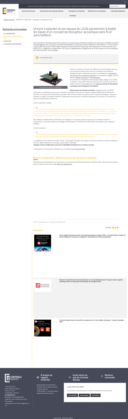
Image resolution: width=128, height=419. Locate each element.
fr (124, 2)
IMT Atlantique (95, 78)
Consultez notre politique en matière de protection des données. (90, 391)
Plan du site (57, 418)
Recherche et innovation (15, 28)
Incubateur (7, 41)
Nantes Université (82, 78)
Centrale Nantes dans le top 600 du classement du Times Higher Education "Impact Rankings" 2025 (91, 321)
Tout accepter (73, 395)
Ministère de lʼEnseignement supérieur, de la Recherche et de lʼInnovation (16, 399)
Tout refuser (95, 395)
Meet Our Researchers (64, 164)
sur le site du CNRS (78, 149)
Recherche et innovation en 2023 (43, 20)
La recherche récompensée (13, 44)
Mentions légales (67, 418)
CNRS (110, 75)
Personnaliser (84, 395)
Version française (9, 20)
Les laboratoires (9, 33)
